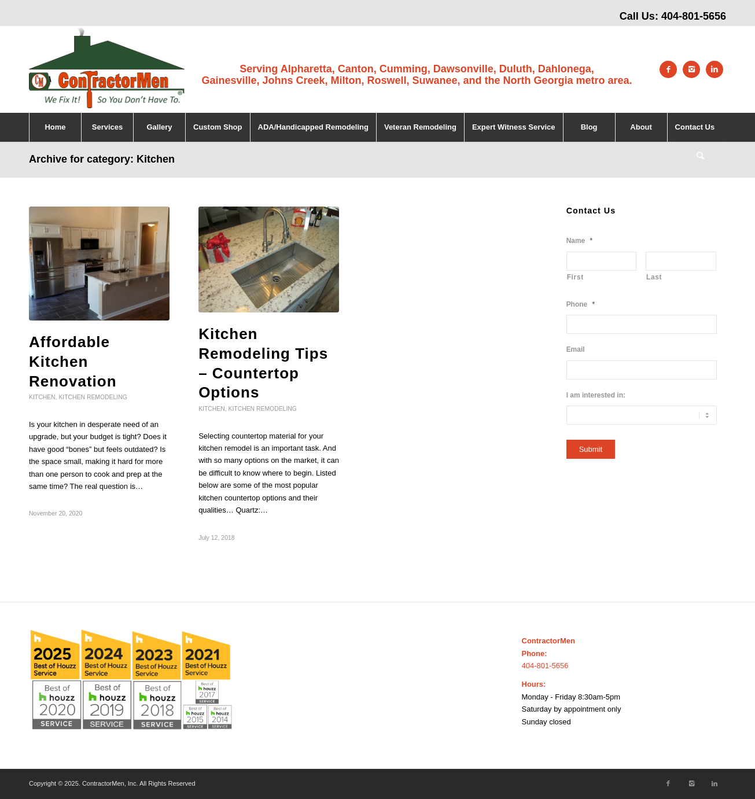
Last (654, 277)
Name (579, 240)
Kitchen (42, 397)
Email (575, 349)
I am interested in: (595, 395)
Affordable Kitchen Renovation (73, 361)
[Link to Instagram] (691, 69)
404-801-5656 (693, 16)
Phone (580, 304)
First (575, 277)
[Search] (700, 156)
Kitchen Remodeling (92, 397)
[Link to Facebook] (668, 69)
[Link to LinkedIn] (714, 69)
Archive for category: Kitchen (102, 159)
